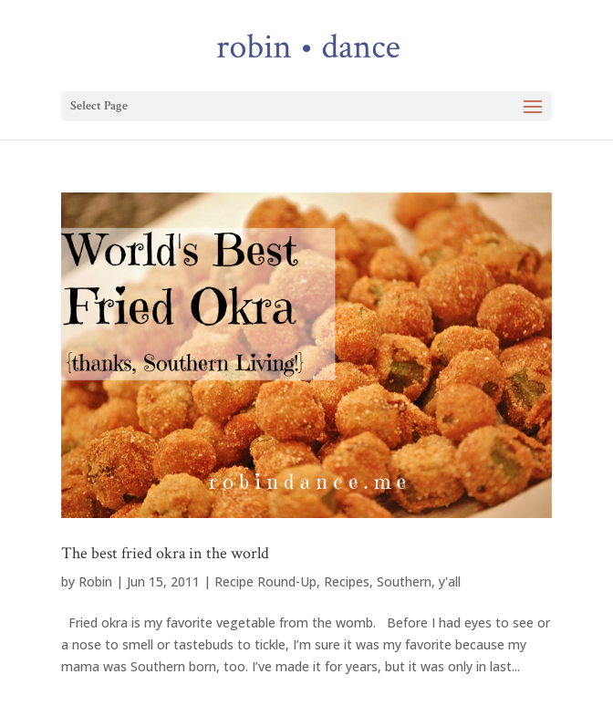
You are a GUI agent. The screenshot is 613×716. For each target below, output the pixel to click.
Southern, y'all (419, 581)
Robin (95, 581)
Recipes (346, 581)
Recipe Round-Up (265, 581)
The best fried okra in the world (165, 553)
